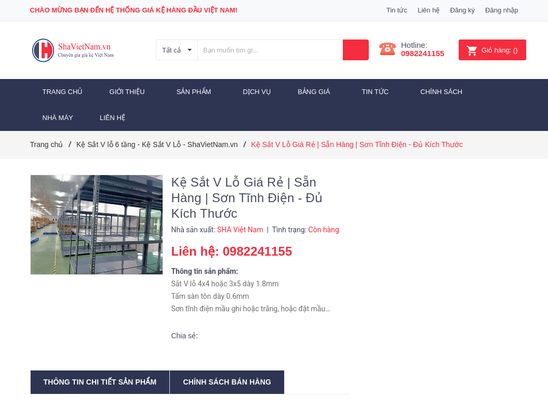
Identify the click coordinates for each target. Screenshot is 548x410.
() (491, 50)
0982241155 (422, 53)
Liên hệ (428, 10)
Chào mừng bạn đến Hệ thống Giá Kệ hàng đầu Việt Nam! (134, 10)
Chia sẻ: (184, 336)
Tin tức (396, 10)
